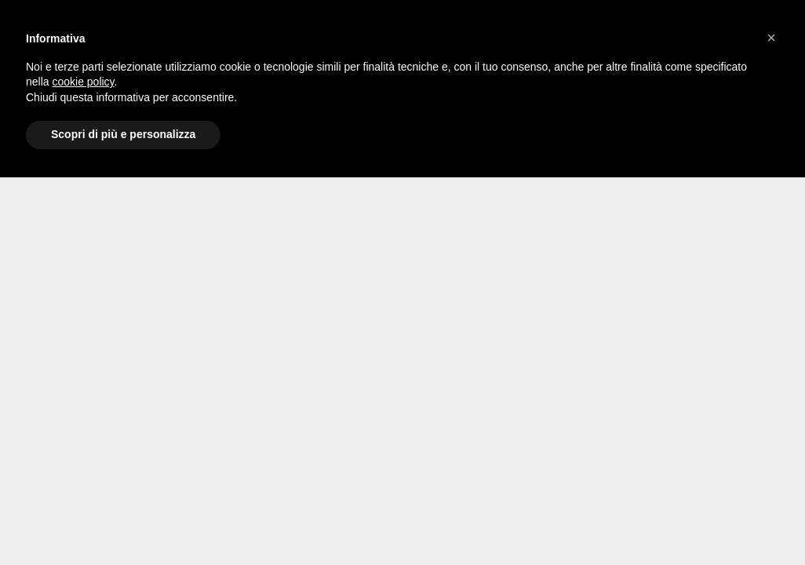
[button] (771, 37)
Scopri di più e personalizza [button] (123, 134)
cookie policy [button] (83, 81)
